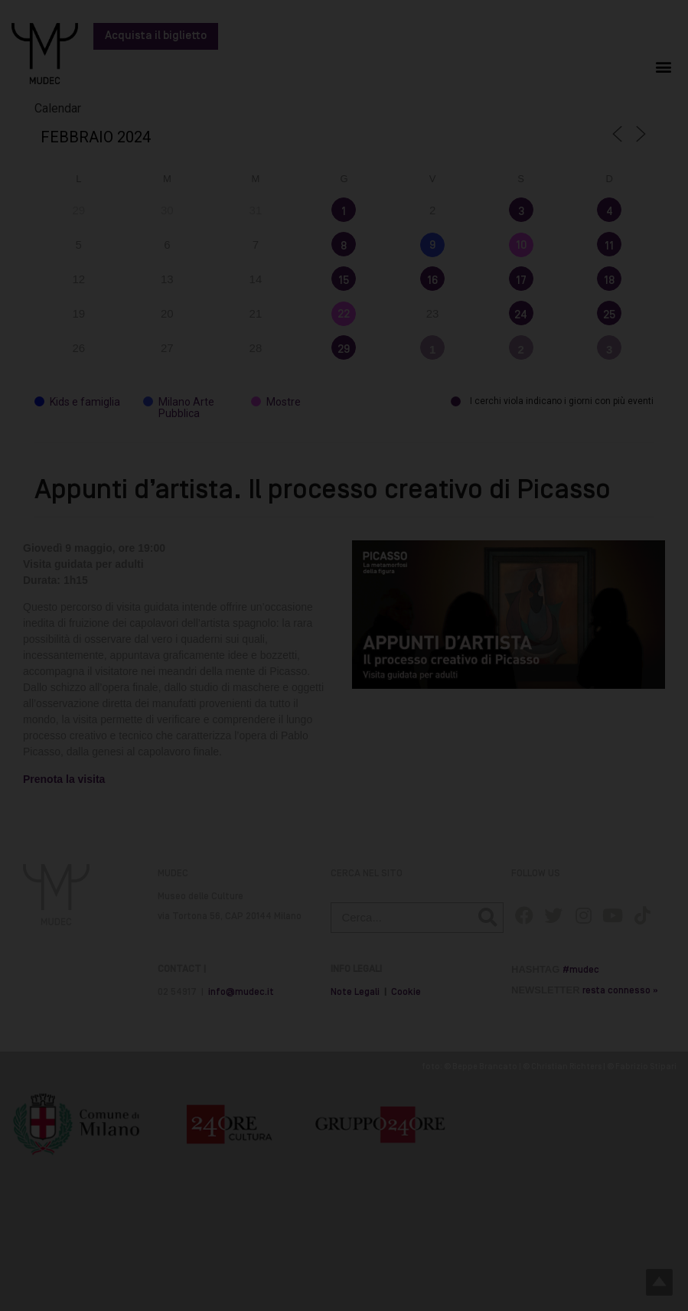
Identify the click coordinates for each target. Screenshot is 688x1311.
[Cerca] (487, 917)
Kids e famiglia (77, 402)
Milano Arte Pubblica (178, 407)
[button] (664, 66)
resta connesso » (620, 991)
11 (609, 246)
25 (609, 315)
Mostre (276, 402)
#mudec (580, 970)
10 (521, 245)
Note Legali (355, 992)
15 (343, 281)
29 (343, 349)
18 (609, 281)
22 (343, 314)
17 (521, 281)
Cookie (406, 992)
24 (520, 315)
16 (432, 281)
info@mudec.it (241, 992)
